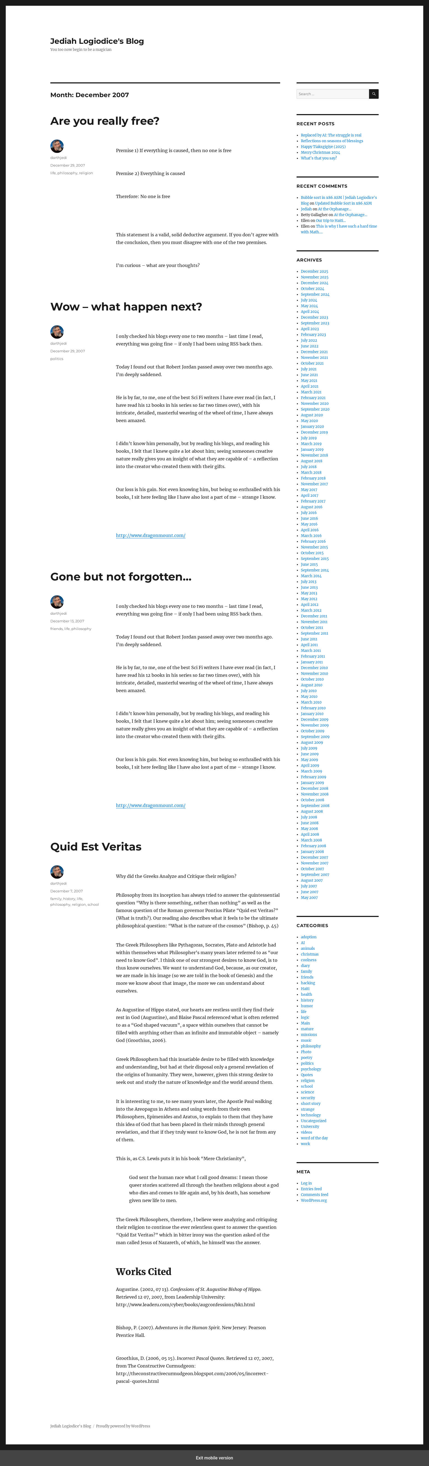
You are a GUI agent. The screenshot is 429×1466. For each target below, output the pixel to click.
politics (56, 358)
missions (309, 1034)
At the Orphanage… (334, 209)
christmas (310, 954)
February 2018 (313, 478)
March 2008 (311, 840)
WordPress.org (314, 1200)
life (53, 173)
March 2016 (311, 535)
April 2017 (309, 495)
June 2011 (309, 639)
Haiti (305, 988)
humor (307, 1006)
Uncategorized (313, 1121)
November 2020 (315, 403)
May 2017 (309, 489)
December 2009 (315, 719)
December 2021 (314, 352)
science (307, 1092)
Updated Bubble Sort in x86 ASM (343, 203)
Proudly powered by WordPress (123, 1426)
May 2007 (309, 897)
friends (56, 628)
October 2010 (312, 679)
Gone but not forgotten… (121, 576)
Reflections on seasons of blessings (332, 141)
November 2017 (314, 484)
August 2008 (312, 811)
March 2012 (311, 610)
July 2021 (309, 369)
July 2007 (309, 886)
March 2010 (311, 702)
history (69, 898)
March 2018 (311, 472)
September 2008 (315, 805)
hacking (308, 983)
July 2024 (309, 300)
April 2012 (309, 604)
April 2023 (310, 329)
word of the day (314, 1138)
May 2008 (309, 828)
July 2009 (309, 748)
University (310, 1126)
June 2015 (309, 564)
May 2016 (309, 524)
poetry (306, 1057)
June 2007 (309, 892)
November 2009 (315, 725)
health (306, 994)
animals (308, 948)
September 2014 (315, 570)
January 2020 (312, 426)
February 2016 (313, 541)
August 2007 (312, 880)
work (305, 1144)
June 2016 (309, 518)
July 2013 (308, 581)
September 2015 (315, 558)
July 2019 (309, 438)
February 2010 (313, 708)
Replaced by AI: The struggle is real (331, 135)
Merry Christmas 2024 (320, 152)
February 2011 (313, 656)
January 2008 (312, 851)
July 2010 (309, 691)
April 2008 (310, 834)
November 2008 (315, 794)
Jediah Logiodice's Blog (97, 41)
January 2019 (312, 449)
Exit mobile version (214, 1458)
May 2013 (309, 593)
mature (307, 1029)
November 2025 (315, 277)
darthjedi (58, 157)
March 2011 (311, 650)
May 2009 (309, 759)
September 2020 (315, 409)
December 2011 (314, 616)
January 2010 (312, 714)
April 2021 (309, 386)
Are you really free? (105, 120)
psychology (311, 1069)
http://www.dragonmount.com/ (150, 535)
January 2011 (312, 662)
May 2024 (309, 306)
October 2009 (312, 731)
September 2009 (315, 737)
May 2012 (309, 599)
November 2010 (314, 673)
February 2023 (313, 334)
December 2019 (314, 432)
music (306, 1040)
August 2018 (311, 461)
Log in (306, 1183)
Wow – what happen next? (126, 306)
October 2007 (312, 869)
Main (305, 1023)
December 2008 (314, 788)
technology (311, 1115)
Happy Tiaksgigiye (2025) (323, 146)
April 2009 (310, 765)
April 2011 (309, 645)
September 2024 (315, 294)
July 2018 (309, 467)
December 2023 (314, 317)
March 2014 (311, 576)
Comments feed (314, 1194)
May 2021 (309, 380)
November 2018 (314, 455)
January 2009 (312, 782)
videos (306, 1132)
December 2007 (314, 857)
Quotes (307, 1075)
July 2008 (309, 817)
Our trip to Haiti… (331, 220)
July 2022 (309, 340)
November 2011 (314, 622)
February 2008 (313, 846)
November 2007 (315, 863)
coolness (309, 960)
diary (305, 965)
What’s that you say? (319, 158)
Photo (306, 1052)
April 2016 (310, 530)
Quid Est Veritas (95, 846)
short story (310, 1103)
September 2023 (315, 323)
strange (307, 1109)
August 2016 (312, 507)
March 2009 (311, 771)
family (56, 898)
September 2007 (315, 874)
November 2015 (314, 547)
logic (305, 1017)
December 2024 (314, 283)
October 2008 (312, 800)
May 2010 (309, 696)
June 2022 (309, 346)
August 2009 (312, 742)
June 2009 (310, 754)
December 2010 (314, 668)
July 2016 (309, 512)
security (308, 1098)
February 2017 (313, 501)
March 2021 (311, 392)
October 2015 (312, 553)
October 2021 (312, 363)
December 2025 (314, 271)
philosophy (67, 173)
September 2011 (314, 633)
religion (86, 173)
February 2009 (313, 777)
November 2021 (314, 357)
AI (303, 942)
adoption (309, 937)
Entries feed (311, 1189)
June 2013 (309, 587)
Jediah (306, 209)
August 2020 (312, 415)
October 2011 (312, 627)
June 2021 (309, 375)
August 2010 (311, 685)
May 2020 (309, 421)
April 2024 (310, 311)
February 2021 (313, 398)
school (93, 904)
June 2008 (309, 823)
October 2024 (312, 288)
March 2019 (311, 444)
